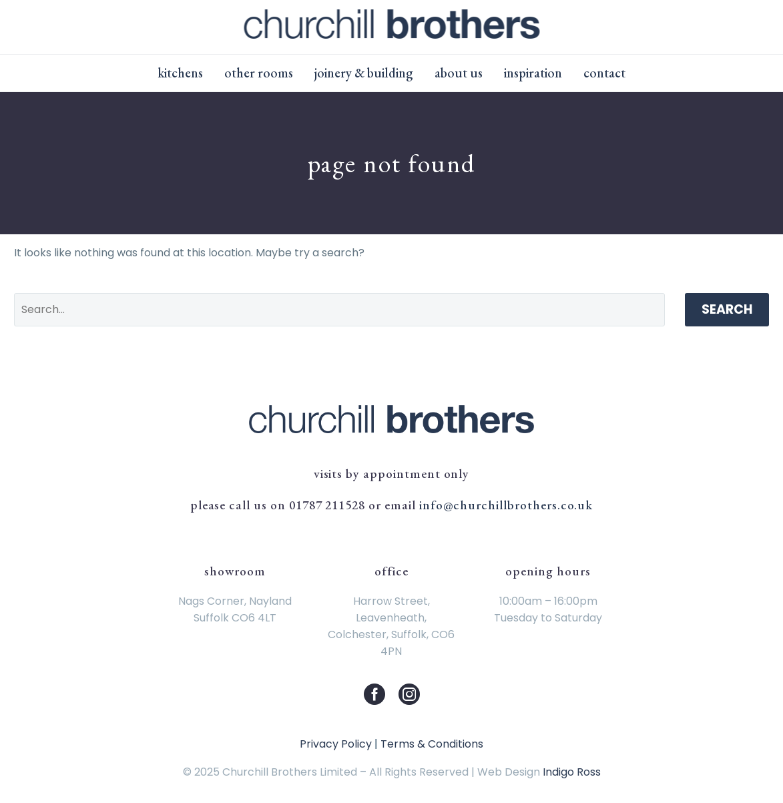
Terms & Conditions (431, 744)
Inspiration (533, 72)
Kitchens (180, 72)
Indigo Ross (572, 772)
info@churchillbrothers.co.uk (506, 505)
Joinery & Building (363, 72)
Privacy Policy (336, 744)
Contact (604, 72)
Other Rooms (258, 72)
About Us (459, 72)
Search (727, 309)
